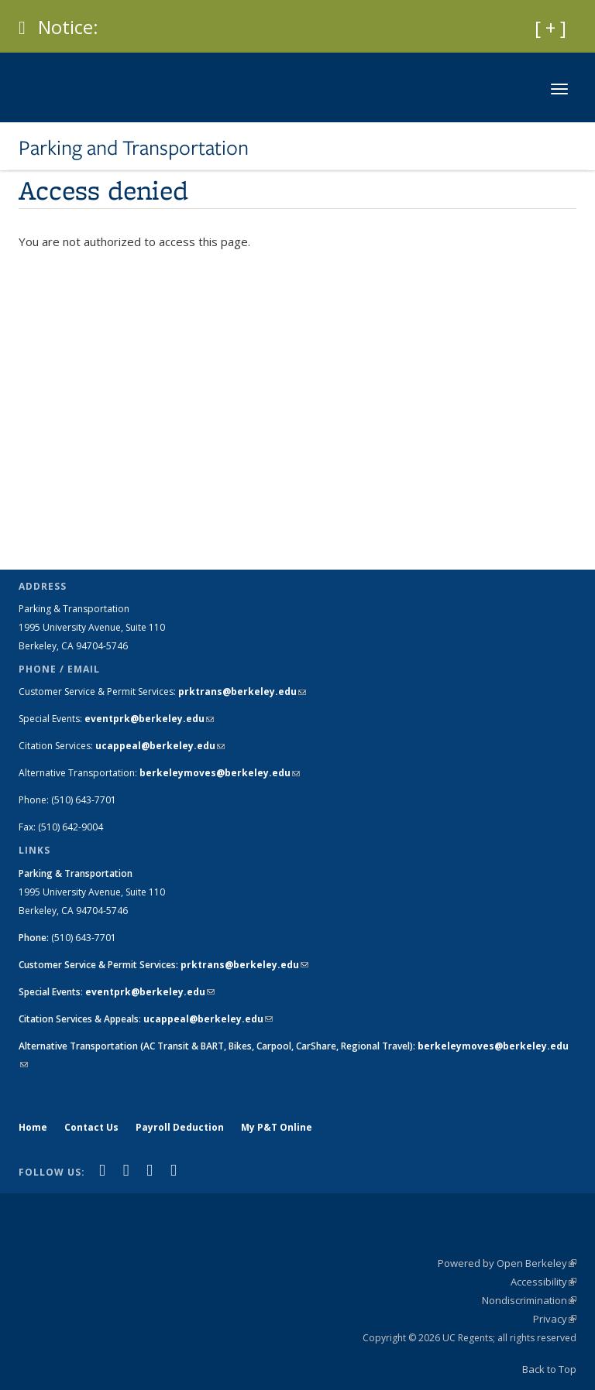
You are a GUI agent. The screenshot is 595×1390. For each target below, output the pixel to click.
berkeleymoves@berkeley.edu (219, 772)
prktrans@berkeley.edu (242, 691)
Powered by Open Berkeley (507, 1263)
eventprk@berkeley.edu (149, 718)
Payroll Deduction (180, 1127)
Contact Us (91, 1127)
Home (33, 1127)
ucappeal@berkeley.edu (160, 745)
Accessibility (543, 1282)
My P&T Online (276, 1127)
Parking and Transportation (134, 148)
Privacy (554, 1319)
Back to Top (549, 1369)
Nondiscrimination (529, 1300)
